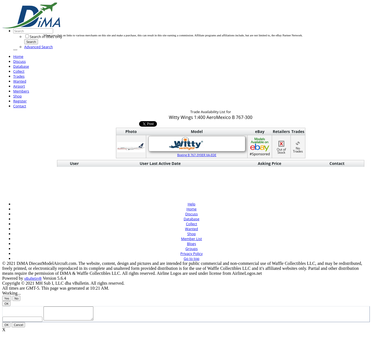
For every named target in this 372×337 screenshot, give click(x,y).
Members (21, 91)
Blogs (191, 243)
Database (21, 66)
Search (31, 42)
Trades (19, 76)
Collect (19, 71)
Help (191, 204)
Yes (6, 298)
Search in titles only (43, 36)
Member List (191, 238)
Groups (191, 248)
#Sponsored (260, 146)
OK (6, 303)
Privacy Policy (191, 253)
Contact (19, 106)
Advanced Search (38, 46)
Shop (17, 96)
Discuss (19, 61)
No (17, 298)
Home (18, 56)
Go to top (191, 258)
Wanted (19, 81)
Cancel (18, 327)
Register (20, 101)
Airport (19, 86)
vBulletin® (33, 278)
